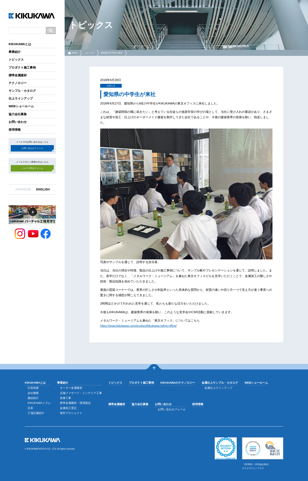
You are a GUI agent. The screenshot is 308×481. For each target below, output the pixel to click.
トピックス (16, 59)
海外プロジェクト (71, 413)
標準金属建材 (18, 75)
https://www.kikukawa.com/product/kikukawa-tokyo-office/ (138, 326)
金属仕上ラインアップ (218, 387)
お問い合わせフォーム (32, 148)
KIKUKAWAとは (20, 44)
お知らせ (111, 85)
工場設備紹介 (36, 413)
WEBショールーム (21, 106)
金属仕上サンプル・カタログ (220, 382)
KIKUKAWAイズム (39, 402)
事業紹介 (15, 52)
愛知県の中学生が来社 (112, 53)
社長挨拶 (33, 387)
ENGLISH (43, 189)
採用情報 (15, 129)
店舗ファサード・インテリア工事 (81, 393)
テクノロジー (18, 83)
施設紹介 (33, 398)
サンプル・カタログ (22, 90)
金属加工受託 (68, 408)
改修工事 (65, 398)
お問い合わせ (18, 122)
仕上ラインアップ (21, 98)
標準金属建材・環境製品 (75, 402)
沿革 (30, 408)
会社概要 (33, 393)
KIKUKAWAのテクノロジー (177, 382)
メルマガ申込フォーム (32, 168)
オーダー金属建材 (71, 387)
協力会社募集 (18, 114)
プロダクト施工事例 (22, 67)
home (74, 53)
